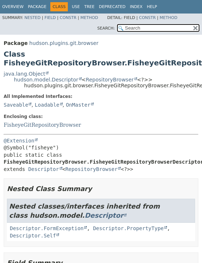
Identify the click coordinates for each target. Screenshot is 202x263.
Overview (13, 6)
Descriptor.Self (33, 236)
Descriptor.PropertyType (128, 228)
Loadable (47, 105)
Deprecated (112, 6)
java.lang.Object (24, 74)
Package (37, 6)
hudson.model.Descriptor (46, 80)
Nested (32, 17)
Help (152, 6)
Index (136, 6)
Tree (89, 6)
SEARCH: (106, 28)
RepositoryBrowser (109, 80)
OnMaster (78, 105)
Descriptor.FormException (46, 228)
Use (76, 6)
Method (89, 17)
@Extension (19, 141)
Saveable (16, 105)
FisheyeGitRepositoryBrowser (42, 125)
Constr (68, 17)
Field (50, 17)
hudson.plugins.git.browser (63, 43)
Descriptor (43, 169)
